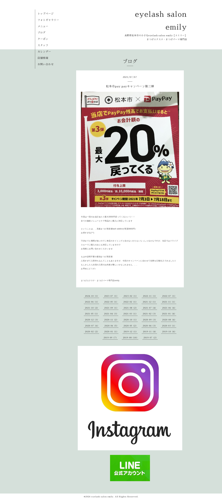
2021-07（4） (150, 308)
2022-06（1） (92, 302)
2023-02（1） (131, 296)
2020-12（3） (92, 320)
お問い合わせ (46, 64)
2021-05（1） (92, 314)
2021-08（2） (131, 308)
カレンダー (44, 51)
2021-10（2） (92, 308)
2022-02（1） (131, 302)
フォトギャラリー (48, 20)
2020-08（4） (169, 320)
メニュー (43, 26)
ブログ (42, 32)
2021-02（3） (150, 314)
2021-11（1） (169, 302)
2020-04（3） (150, 326)
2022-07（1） (169, 296)
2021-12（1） (150, 302)
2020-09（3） (150, 320)
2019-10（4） (169, 332)
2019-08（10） (130, 338)
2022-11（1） (150, 296)
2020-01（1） (111, 332)
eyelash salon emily (102, 497)
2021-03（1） (131, 314)
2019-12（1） (131, 332)
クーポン (43, 39)
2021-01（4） (169, 314)
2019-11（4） (150, 332)
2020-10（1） (131, 320)
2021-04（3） (111, 314)
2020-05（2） (131, 326)
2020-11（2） (111, 320)
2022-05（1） (111, 302)
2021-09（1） (111, 308)
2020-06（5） (111, 326)
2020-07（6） (92, 326)
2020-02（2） (92, 332)
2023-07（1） (111, 296)
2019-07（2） (151, 338)
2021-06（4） (169, 308)
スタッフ (43, 45)
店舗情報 (43, 58)
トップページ (46, 13)
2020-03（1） (169, 326)
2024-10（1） (92, 296)
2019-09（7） (111, 338)
